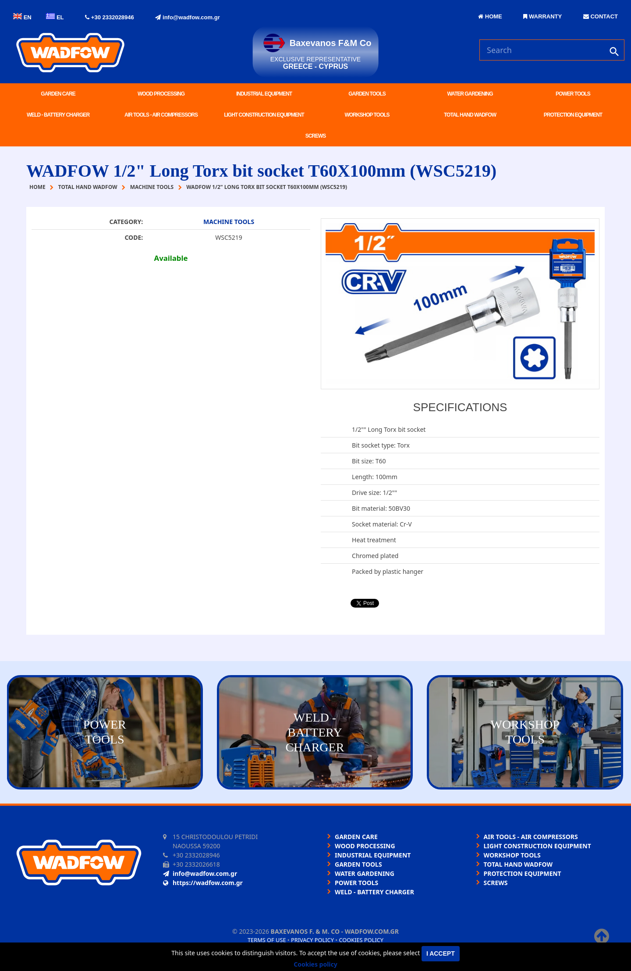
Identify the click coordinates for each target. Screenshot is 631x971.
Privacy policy (312, 940)
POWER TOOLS (573, 94)
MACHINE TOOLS (228, 221)
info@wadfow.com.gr (187, 17)
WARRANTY (542, 16)
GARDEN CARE (58, 94)
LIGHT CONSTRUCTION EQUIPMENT (264, 115)
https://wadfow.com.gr (203, 883)
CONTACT (600, 16)
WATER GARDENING (470, 94)
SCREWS (315, 136)
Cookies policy (361, 940)
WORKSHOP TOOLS (366, 115)
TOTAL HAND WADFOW (470, 115)
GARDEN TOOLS (366, 94)
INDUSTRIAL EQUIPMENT (264, 94)
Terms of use (267, 940)
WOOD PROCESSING (161, 94)
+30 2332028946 (109, 17)
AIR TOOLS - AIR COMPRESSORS (161, 115)
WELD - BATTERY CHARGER (58, 115)
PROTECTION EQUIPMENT (573, 115)
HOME (490, 16)
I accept (440, 953)
